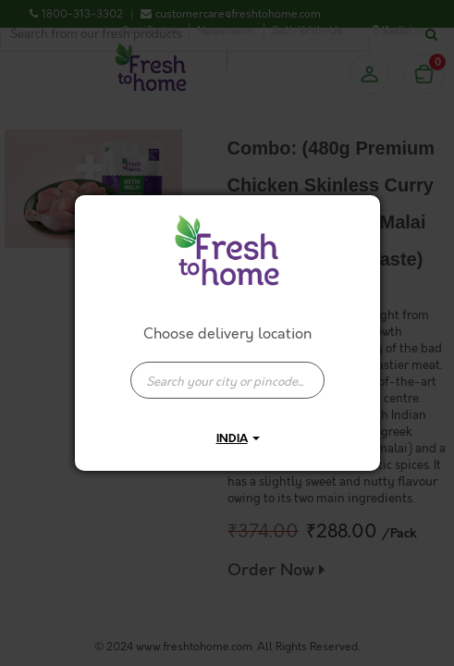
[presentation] (227, 380)
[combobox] (227, 371)
